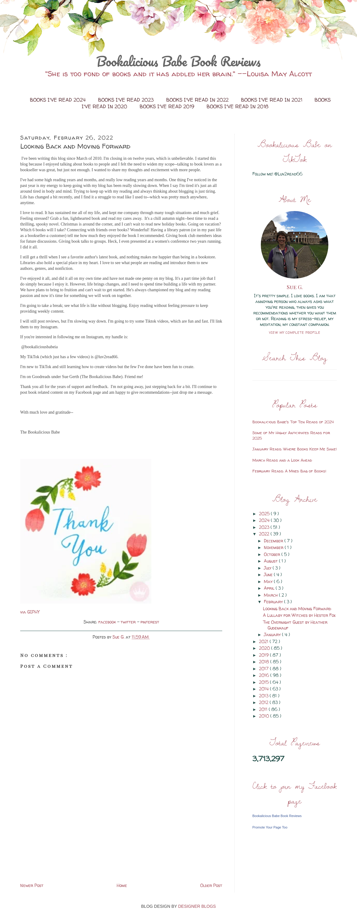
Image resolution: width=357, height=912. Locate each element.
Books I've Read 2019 (168, 106)
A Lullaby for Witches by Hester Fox (299, 615)
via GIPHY (29, 612)
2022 (264, 534)
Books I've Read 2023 (126, 99)
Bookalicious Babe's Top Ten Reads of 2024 (293, 421)
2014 (264, 689)
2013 (264, 696)
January (273, 634)
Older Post (211, 885)
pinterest (150, 622)
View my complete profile (295, 332)
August (271, 561)
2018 (264, 661)
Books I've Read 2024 (58, 99)
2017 (264, 668)
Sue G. (295, 287)
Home (122, 885)
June (269, 574)
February (274, 601)
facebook (107, 622)
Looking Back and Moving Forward (297, 608)
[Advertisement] (65, 839)
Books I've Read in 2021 (272, 99)
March (271, 595)
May (269, 581)
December (274, 541)
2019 (264, 655)
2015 (264, 682)
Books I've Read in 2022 (198, 99)
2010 (264, 716)
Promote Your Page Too (269, 827)
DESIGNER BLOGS (197, 906)
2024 (265, 520)
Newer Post (31, 885)
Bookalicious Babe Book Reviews (178, 61)
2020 (265, 648)
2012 (264, 702)
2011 (264, 709)
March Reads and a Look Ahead (282, 460)
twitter (129, 622)
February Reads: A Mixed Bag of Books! (289, 471)
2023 (264, 527)
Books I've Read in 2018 (237, 106)
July (268, 568)
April (270, 588)
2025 (265, 513)
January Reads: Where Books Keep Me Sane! (294, 449)
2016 (264, 675)
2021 (264, 641)
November (274, 547)
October (272, 554)
